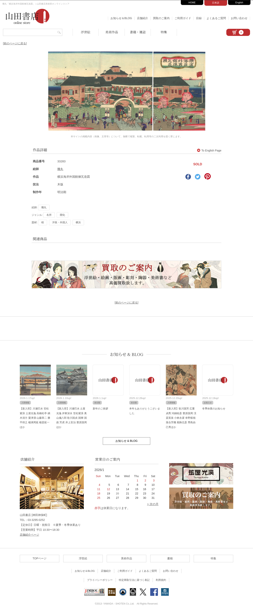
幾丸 (60, 169)
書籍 (170, 558)
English (239, 2)
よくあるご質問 (216, 18)
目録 (199, 18)
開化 (62, 214)
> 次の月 (153, 504)
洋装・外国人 (60, 222)
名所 (49, 214)
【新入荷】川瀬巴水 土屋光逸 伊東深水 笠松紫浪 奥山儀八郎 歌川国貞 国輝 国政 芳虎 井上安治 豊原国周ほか (71, 418)
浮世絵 (85, 32)
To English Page (209, 150)
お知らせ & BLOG (126, 354)
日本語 (215, 2)
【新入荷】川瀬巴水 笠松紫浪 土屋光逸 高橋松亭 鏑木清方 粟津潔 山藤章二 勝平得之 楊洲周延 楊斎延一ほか (35, 418)
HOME (192, 2)
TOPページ (40, 558)
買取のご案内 (161, 18)
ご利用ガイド (183, 18)
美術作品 (111, 32)
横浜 (78, 222)
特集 (164, 32)
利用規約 (161, 579)
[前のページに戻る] (15, 43)
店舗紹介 (142, 18)
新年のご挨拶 (100, 408)
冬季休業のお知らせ (213, 408)
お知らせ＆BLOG (121, 18)
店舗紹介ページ (29, 534)
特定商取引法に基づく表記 (134, 579)
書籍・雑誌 (138, 32)
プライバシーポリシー (100, 579)
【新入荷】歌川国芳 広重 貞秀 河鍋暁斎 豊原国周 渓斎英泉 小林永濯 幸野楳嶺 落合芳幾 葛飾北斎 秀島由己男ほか (181, 418)
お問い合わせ (239, 18)
